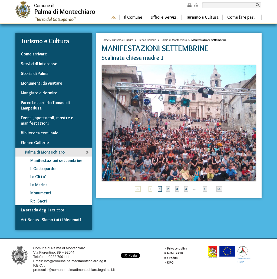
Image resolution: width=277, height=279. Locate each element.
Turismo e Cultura (122, 40)
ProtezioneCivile (244, 255)
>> (219, 189)
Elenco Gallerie (147, 40)
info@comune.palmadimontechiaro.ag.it (75, 261)
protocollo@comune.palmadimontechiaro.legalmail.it (74, 270)
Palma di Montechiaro (174, 40)
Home (105, 40)
